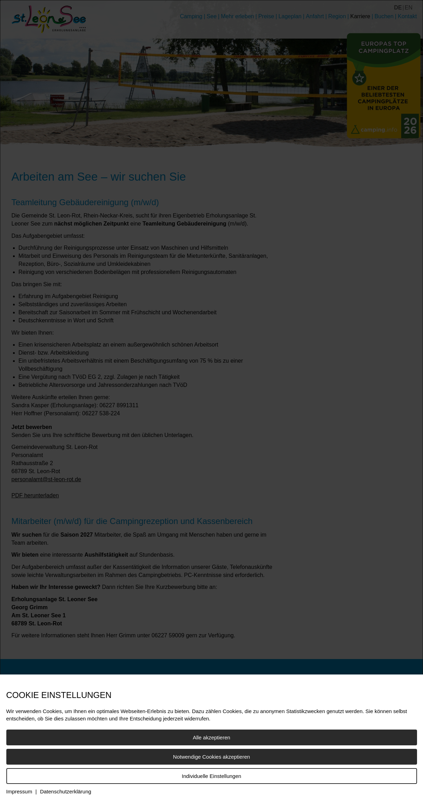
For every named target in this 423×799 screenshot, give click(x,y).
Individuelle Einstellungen (211, 776)
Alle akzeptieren (211, 737)
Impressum (19, 791)
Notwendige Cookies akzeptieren (211, 757)
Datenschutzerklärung (65, 791)
